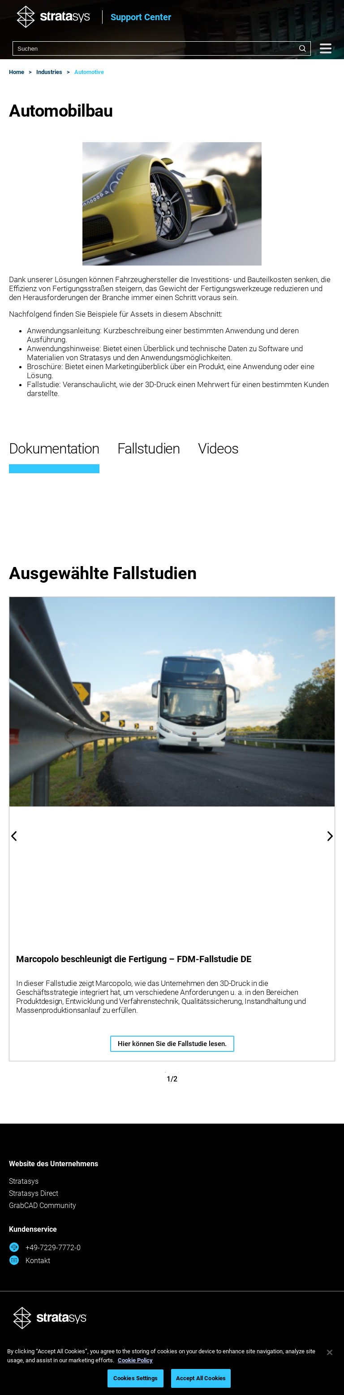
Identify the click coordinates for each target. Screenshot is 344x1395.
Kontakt (29, 1260)
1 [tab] (165, 1072)
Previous (14, 836)
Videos (218, 448)
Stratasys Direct (33, 1193)
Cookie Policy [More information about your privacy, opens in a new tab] (135, 1360)
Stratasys (24, 1181)
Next (330, 836)
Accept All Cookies (201, 1378)
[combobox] (161, 48)
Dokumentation (54, 448)
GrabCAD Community (42, 1205)
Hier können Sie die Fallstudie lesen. (172, 1044)
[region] (172, 1366)
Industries (49, 72)
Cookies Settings (135, 1378)
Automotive (89, 72)
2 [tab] (178, 1072)
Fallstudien (148, 448)
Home (16, 72)
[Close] (330, 1352)
